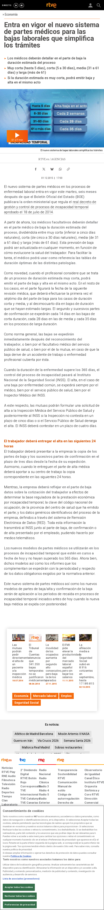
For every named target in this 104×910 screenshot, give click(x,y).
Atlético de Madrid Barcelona (34, 734)
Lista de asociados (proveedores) (21, 880)
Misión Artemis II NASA (73, 734)
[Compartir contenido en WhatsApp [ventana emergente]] (60, 168)
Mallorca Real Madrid (36, 747)
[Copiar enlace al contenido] (68, 168)
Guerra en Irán (23, 740)
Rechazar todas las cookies (20, 897)
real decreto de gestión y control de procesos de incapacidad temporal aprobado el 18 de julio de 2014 (50, 207)
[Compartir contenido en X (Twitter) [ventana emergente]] (44, 168)
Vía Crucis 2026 (48, 740)
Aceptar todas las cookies (19, 889)
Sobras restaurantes (68, 747)
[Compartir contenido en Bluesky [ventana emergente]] (52, 168)
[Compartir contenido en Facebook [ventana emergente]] (36, 168)
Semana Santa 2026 (77, 740)
